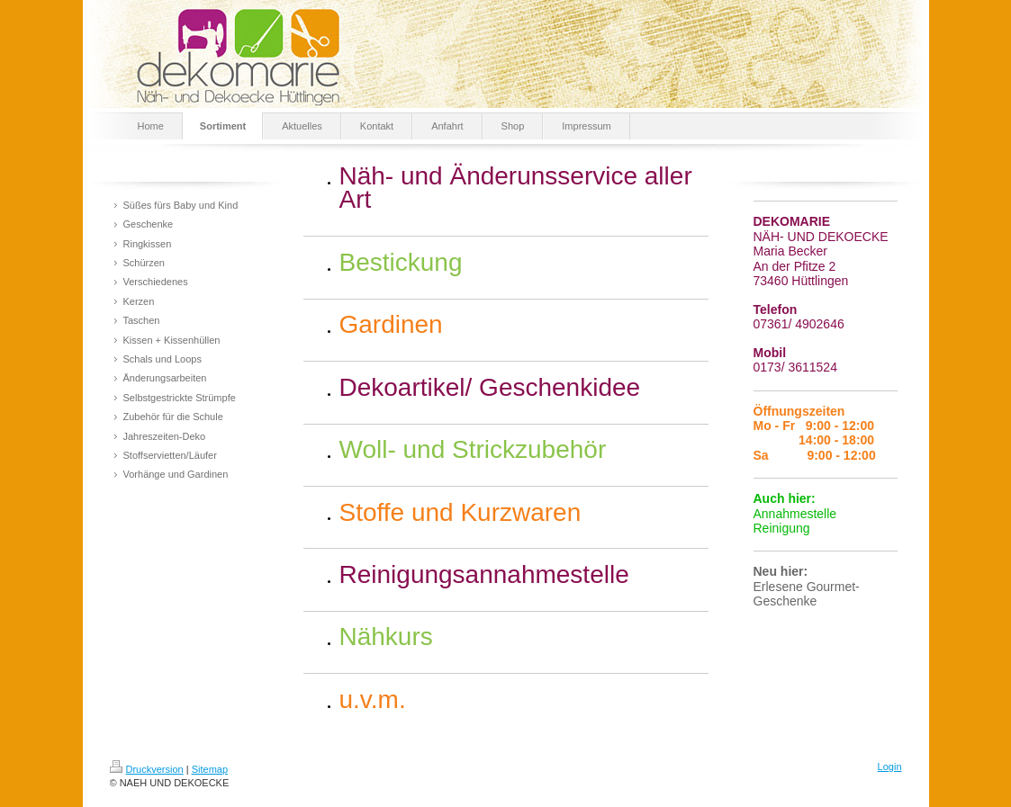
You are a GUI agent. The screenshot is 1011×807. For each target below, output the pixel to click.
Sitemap (210, 769)
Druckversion (147, 769)
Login (890, 766)
